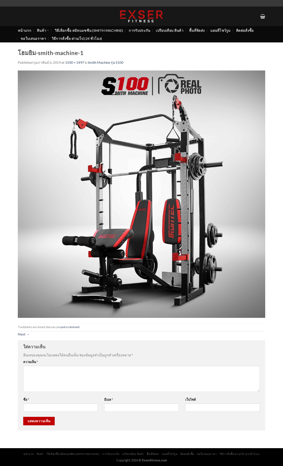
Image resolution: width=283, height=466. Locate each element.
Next (24, 334)
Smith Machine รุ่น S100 (105, 62)
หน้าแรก (24, 30)
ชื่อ (26, 399)
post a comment (69, 327)
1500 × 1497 (74, 62)
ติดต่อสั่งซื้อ (245, 30)
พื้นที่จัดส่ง (197, 30)
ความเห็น (30, 362)
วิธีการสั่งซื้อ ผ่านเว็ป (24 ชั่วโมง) (77, 38)
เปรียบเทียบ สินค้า (169, 30)
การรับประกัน (139, 30)
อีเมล (108, 399)
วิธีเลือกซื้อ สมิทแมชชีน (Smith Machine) (89, 30)
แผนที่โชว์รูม (220, 30)
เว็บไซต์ (190, 399)
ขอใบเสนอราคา (33, 38)
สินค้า (43, 30)
